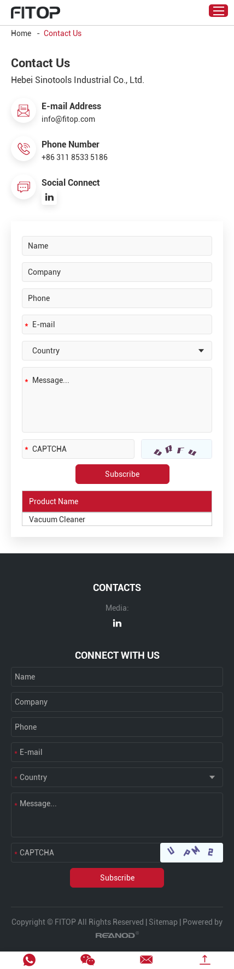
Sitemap (163, 922)
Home (21, 33)
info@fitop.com (68, 119)
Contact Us (62, 33)
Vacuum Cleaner (57, 519)
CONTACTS (117, 587)
